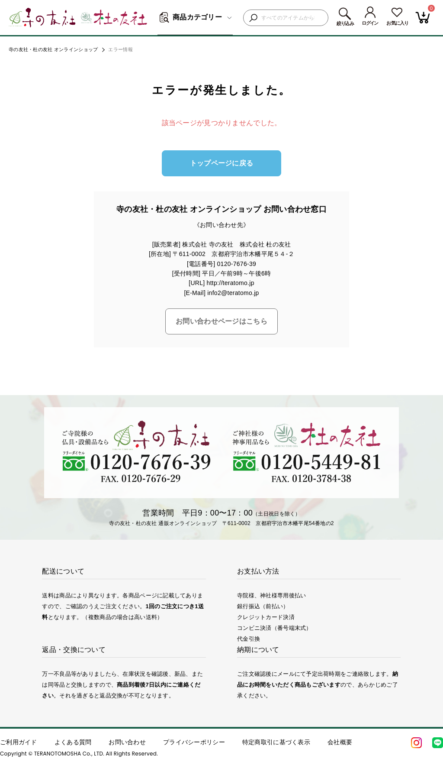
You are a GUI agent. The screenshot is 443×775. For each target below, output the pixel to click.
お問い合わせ (127, 742)
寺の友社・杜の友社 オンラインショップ (53, 49)
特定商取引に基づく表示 (276, 742)
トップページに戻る (222, 163)
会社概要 (339, 742)
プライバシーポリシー (194, 742)
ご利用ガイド (18, 742)
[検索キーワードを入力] (292, 18)
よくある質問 (73, 742)
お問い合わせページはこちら (221, 321)
